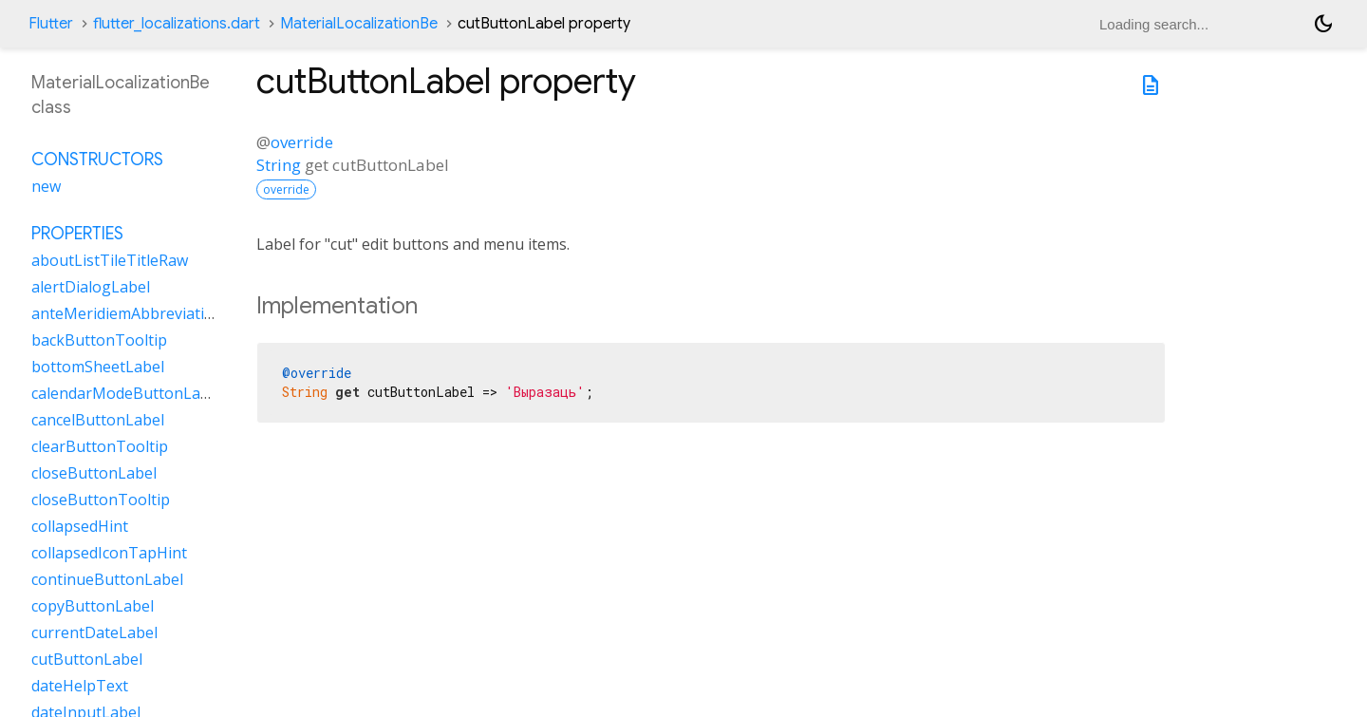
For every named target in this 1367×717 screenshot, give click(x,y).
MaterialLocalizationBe (359, 23)
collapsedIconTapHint (109, 552)
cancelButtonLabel (97, 419)
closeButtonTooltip (100, 499)
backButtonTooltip (99, 340)
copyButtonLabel (92, 605)
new (46, 186)
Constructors (97, 159)
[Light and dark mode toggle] (1323, 24)
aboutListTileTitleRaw (109, 260)
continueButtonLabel (107, 579)
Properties (77, 233)
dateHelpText (79, 685)
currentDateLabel (94, 632)
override (302, 142)
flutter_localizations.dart (176, 23)
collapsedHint (79, 526)
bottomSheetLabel (97, 366)
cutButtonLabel (86, 659)
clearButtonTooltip (99, 446)
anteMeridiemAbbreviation (127, 313)
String (278, 165)
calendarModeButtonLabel (126, 393)
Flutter (50, 23)
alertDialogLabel (90, 286)
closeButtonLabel (94, 472)
